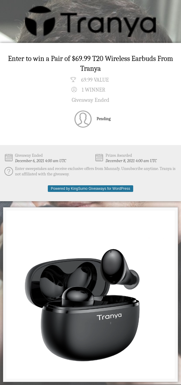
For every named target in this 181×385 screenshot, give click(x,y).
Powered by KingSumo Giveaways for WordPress (90, 188)
